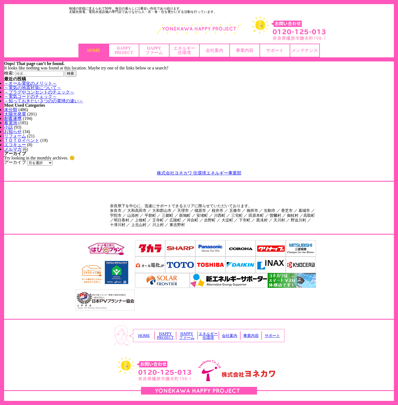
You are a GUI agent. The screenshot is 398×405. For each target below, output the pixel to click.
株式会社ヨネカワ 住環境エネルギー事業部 (199, 173)
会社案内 (214, 50)
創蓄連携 (13, 118)
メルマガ (13, 149)
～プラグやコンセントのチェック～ (39, 92)
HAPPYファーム (154, 50)
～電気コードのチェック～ (30, 96)
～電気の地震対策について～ (32, 87)
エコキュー (15, 144)
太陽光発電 (15, 114)
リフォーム (15, 136)
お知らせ (13, 131)
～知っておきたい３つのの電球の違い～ (43, 101)
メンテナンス (305, 50)
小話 (8, 127)
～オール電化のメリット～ (30, 83)
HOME (93, 50)
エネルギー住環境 (184, 50)
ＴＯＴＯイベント (21, 140)
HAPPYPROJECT (124, 50)
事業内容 (244, 50)
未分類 (10, 109)
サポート (275, 50)
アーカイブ (15, 162)
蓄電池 (10, 122)
